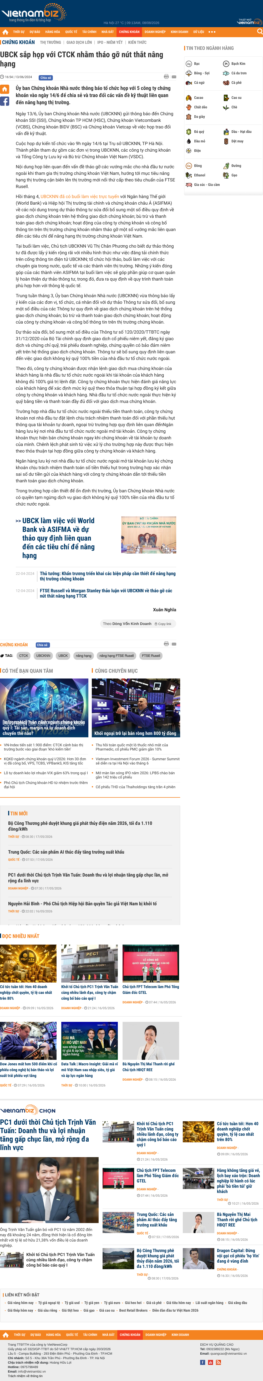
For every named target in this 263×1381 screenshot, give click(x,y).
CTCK (23, 655)
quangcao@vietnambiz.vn (228, 1353)
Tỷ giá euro (112, 1303)
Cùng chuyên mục (116, 671)
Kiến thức (137, 42)
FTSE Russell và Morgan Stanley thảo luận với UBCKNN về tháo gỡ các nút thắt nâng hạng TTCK (106, 593)
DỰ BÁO (35, 32)
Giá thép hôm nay (20, 1310)
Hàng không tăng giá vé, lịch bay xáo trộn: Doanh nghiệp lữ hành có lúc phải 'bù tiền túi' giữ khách (238, 1181)
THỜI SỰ (18, 32)
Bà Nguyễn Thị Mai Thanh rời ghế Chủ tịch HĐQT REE (149, 1067)
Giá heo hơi (133, 1303)
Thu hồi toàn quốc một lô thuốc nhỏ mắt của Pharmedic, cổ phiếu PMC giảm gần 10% (132, 747)
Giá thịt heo (70, 1310)
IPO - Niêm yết (110, 42)
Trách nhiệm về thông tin (25, 1376)
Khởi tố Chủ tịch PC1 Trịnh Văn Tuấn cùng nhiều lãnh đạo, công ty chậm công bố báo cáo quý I (89, 992)
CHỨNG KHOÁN (129, 32)
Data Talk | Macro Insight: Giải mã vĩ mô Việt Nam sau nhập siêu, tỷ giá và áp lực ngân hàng (89, 1070)
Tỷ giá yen (91, 1303)
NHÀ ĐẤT (108, 32)
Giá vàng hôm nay (21, 1303)
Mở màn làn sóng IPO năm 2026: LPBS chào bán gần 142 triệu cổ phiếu (135, 775)
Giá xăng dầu (237, 1303)
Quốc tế (13, 860)
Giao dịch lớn (79, 42)
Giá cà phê (153, 1303)
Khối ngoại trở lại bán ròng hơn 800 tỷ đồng (135, 733)
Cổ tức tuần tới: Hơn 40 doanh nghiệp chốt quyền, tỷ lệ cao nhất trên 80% (26, 992)
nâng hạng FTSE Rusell (116, 655)
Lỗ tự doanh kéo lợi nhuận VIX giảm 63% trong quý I (46, 773)
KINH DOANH (179, 32)
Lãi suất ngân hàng (209, 1303)
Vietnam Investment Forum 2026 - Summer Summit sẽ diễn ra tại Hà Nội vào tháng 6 (138, 761)
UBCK (63, 655)
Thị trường (50, 42)
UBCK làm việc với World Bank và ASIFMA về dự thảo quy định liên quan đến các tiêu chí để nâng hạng (58, 538)
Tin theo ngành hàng (210, 48)
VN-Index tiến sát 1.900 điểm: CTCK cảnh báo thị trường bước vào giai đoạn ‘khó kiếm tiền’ (43, 747)
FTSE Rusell (151, 655)
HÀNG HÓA (52, 32)
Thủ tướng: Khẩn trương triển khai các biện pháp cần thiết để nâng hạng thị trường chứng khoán (108, 576)
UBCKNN (43, 655)
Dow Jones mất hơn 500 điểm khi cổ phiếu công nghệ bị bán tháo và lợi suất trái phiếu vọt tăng (28, 1070)
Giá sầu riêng (47, 1310)
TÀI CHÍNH (89, 32)
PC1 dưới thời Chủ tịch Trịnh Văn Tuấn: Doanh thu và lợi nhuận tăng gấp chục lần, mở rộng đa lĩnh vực (88, 878)
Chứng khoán (18, 42)
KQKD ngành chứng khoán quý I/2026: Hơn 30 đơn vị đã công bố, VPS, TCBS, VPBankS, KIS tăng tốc (45, 761)
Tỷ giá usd (72, 1303)
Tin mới (19, 813)
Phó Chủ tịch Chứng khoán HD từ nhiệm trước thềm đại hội (46, 785)
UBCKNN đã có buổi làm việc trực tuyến (80, 196)
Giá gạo (88, 1310)
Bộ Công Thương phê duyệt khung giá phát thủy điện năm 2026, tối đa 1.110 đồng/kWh (80, 826)
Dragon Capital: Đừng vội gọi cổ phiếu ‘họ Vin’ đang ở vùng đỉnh (238, 1256)
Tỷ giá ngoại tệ (49, 1303)
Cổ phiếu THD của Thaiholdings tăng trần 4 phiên (135, 787)
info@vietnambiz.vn (32, 1371)
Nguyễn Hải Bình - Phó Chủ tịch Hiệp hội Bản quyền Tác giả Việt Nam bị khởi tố (82, 904)
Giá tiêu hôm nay (178, 1303)
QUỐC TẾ (71, 32)
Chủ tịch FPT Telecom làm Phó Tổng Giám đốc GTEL (151, 989)
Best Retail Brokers (133, 1310)
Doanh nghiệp (18, 888)
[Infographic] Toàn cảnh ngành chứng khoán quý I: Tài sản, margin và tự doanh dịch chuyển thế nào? (44, 728)
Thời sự (13, 837)
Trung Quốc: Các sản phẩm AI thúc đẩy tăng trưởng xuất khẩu (66, 852)
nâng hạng (83, 655)
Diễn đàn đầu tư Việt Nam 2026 (175, 1310)
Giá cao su (107, 1310)
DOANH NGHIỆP (155, 32)
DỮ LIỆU (199, 32)
